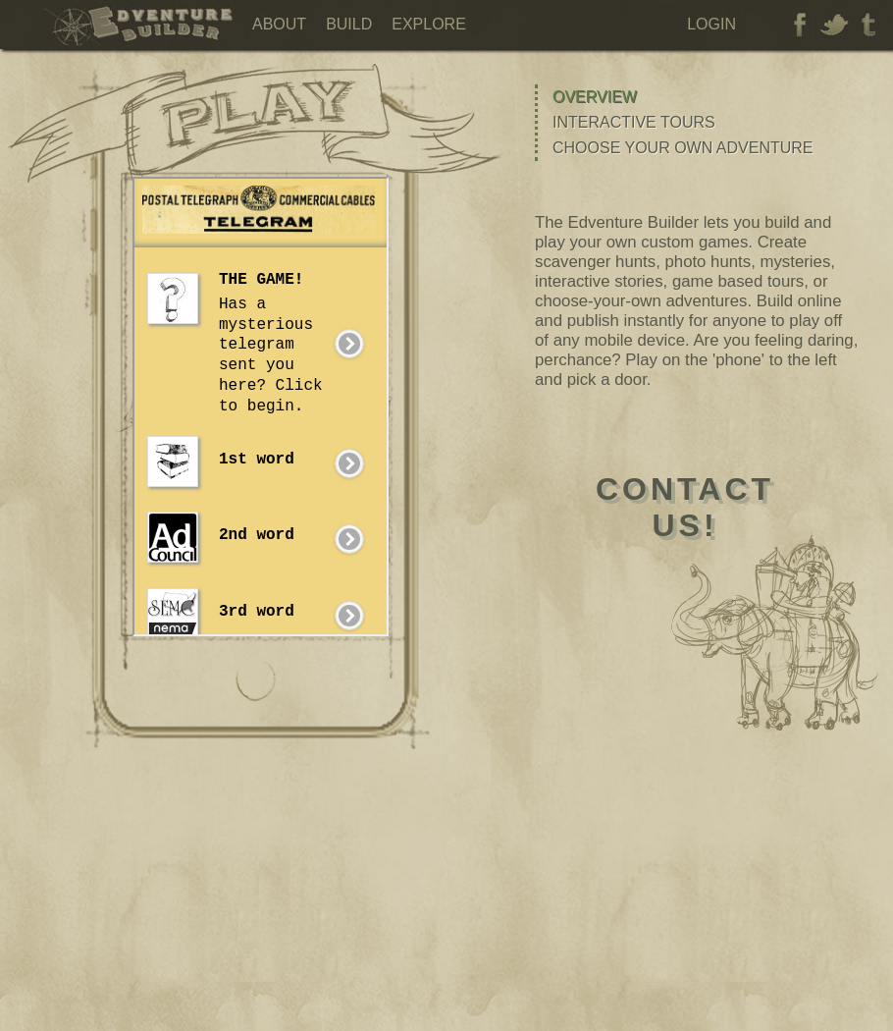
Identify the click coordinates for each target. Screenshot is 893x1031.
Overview (594, 96)
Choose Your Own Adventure (683, 147)
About (279, 24)
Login (711, 24)
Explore (429, 24)
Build (349, 24)
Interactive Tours (633, 122)
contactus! (685, 507)
